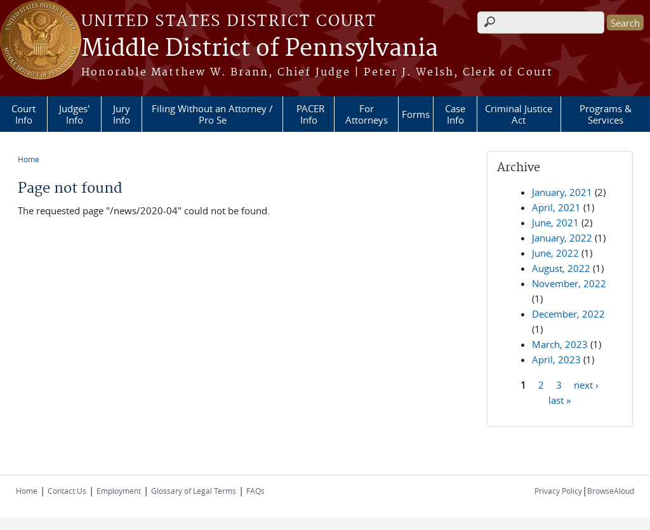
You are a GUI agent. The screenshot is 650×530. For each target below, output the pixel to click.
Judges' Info (74, 114)
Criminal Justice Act (518, 114)
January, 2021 (562, 192)
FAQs (255, 491)
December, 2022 (568, 313)
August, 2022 (561, 268)
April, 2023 (556, 359)
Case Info (455, 114)
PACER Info (310, 114)
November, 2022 (569, 283)
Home (28, 159)
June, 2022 (555, 253)
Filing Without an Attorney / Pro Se (212, 114)
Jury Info (121, 114)
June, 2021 (555, 222)
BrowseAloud (610, 491)
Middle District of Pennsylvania (259, 48)
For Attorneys (366, 114)
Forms (416, 114)
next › (586, 384)
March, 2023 (560, 344)
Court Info (23, 114)
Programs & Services (606, 114)
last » (559, 399)
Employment (118, 491)
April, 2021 (556, 207)
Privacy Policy (558, 491)
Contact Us (67, 491)
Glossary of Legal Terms (193, 491)
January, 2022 (562, 237)
